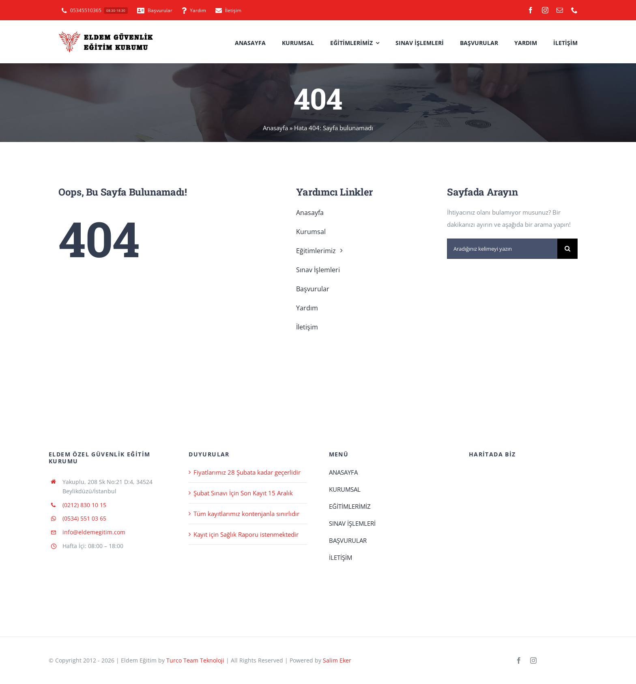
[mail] (559, 10)
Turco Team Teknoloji (195, 660)
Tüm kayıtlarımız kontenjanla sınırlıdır (246, 514)
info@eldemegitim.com (93, 532)
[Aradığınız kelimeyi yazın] (502, 249)
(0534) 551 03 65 (84, 518)
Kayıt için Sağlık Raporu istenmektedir (246, 534)
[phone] (574, 10)
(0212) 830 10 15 (84, 505)
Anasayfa (275, 128)
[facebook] (530, 10)
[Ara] (567, 249)
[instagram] (545, 10)
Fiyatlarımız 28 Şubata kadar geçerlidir (247, 472)
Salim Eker (337, 660)
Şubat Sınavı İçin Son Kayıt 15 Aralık (243, 493)
